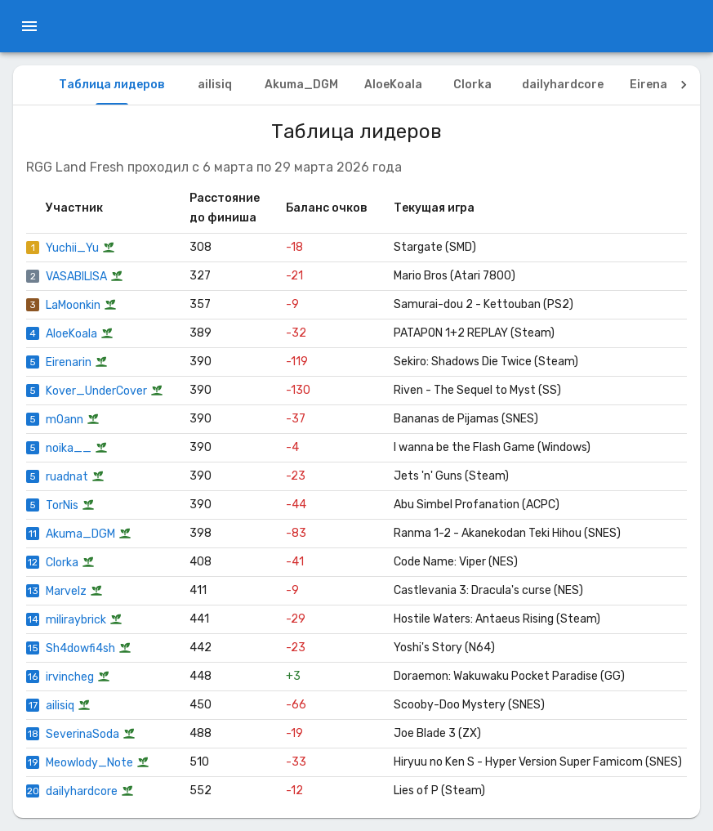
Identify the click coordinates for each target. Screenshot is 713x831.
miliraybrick (76, 620)
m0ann (64, 420)
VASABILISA (76, 277)
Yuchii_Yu (72, 248)
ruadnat (67, 477)
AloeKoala (71, 334)
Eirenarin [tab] (657, 85)
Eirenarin (68, 362)
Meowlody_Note (89, 763)
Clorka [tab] (472, 85)
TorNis (62, 505)
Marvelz (66, 591)
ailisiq (60, 706)
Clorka (62, 563)
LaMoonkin (73, 305)
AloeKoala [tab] (393, 85)
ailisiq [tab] (215, 85)
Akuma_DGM (80, 534)
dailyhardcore (82, 791)
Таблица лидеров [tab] (112, 85)
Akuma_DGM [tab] (301, 85)
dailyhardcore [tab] (563, 85)
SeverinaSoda (82, 734)
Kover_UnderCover (96, 391)
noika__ (68, 448)
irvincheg (70, 677)
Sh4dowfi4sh (80, 648)
